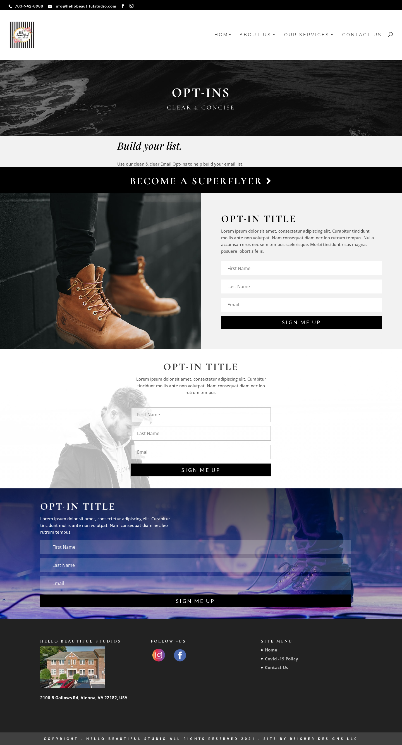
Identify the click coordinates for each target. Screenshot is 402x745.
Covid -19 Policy (281, 659)
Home (223, 35)
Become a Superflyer (201, 181)
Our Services (306, 35)
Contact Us (362, 35)
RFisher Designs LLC (324, 738)
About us (255, 35)
